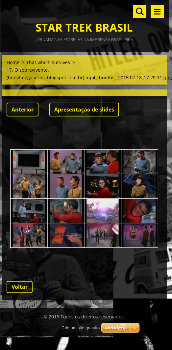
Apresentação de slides (84, 109)
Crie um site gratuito (80, 327)
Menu (157, 11)
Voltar (20, 286)
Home (13, 62)
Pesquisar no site (139, 11)
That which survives (48, 62)
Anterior (23, 109)
